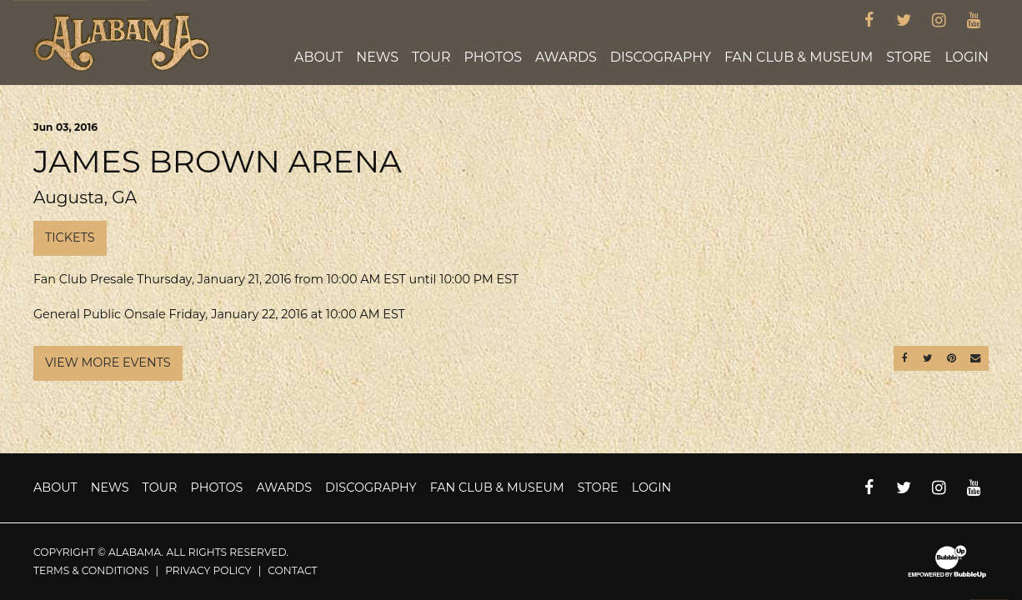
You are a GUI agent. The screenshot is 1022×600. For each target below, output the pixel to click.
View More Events (108, 362)
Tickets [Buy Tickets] (70, 237)
